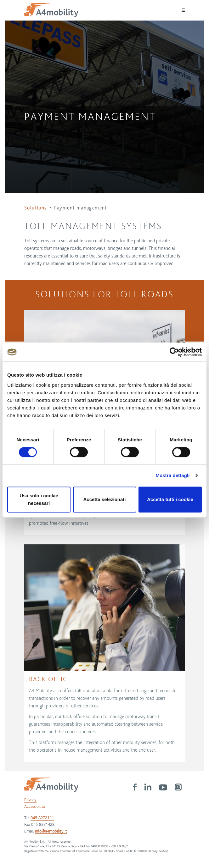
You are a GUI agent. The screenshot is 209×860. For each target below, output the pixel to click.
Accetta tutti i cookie (170, 499)
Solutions (35, 208)
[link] (135, 787)
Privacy (30, 799)
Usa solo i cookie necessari (39, 499)
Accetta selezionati (104, 499)
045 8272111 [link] (42, 818)
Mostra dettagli (172, 475)
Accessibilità (34, 806)
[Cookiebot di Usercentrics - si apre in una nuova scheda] (174, 352)
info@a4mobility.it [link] (51, 831)
